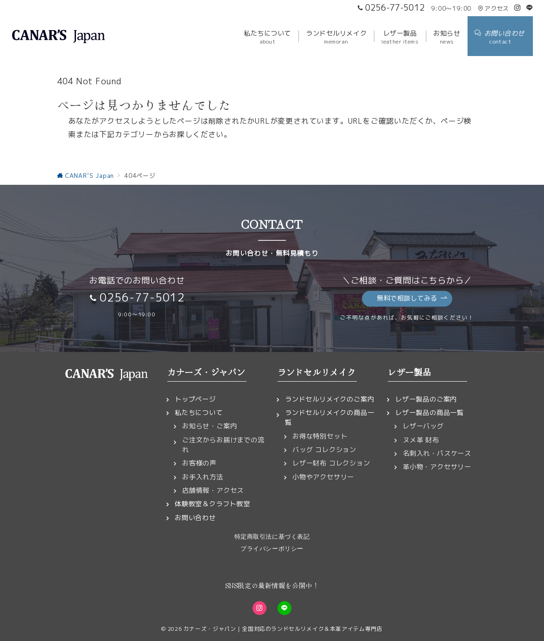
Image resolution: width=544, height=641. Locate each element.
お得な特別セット (319, 436)
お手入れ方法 (202, 477)
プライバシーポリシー (271, 548)
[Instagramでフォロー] (517, 8)
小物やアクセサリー (323, 477)
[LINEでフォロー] (529, 8)
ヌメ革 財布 (421, 440)
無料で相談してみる (412, 298)
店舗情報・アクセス (213, 490)
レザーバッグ (423, 426)
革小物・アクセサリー (437, 466)
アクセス (493, 8)
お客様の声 (199, 463)
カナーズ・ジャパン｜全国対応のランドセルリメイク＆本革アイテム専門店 (283, 629)
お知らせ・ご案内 (209, 426)
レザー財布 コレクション (331, 463)
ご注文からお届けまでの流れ (223, 444)
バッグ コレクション (324, 449)
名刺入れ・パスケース (437, 453)
